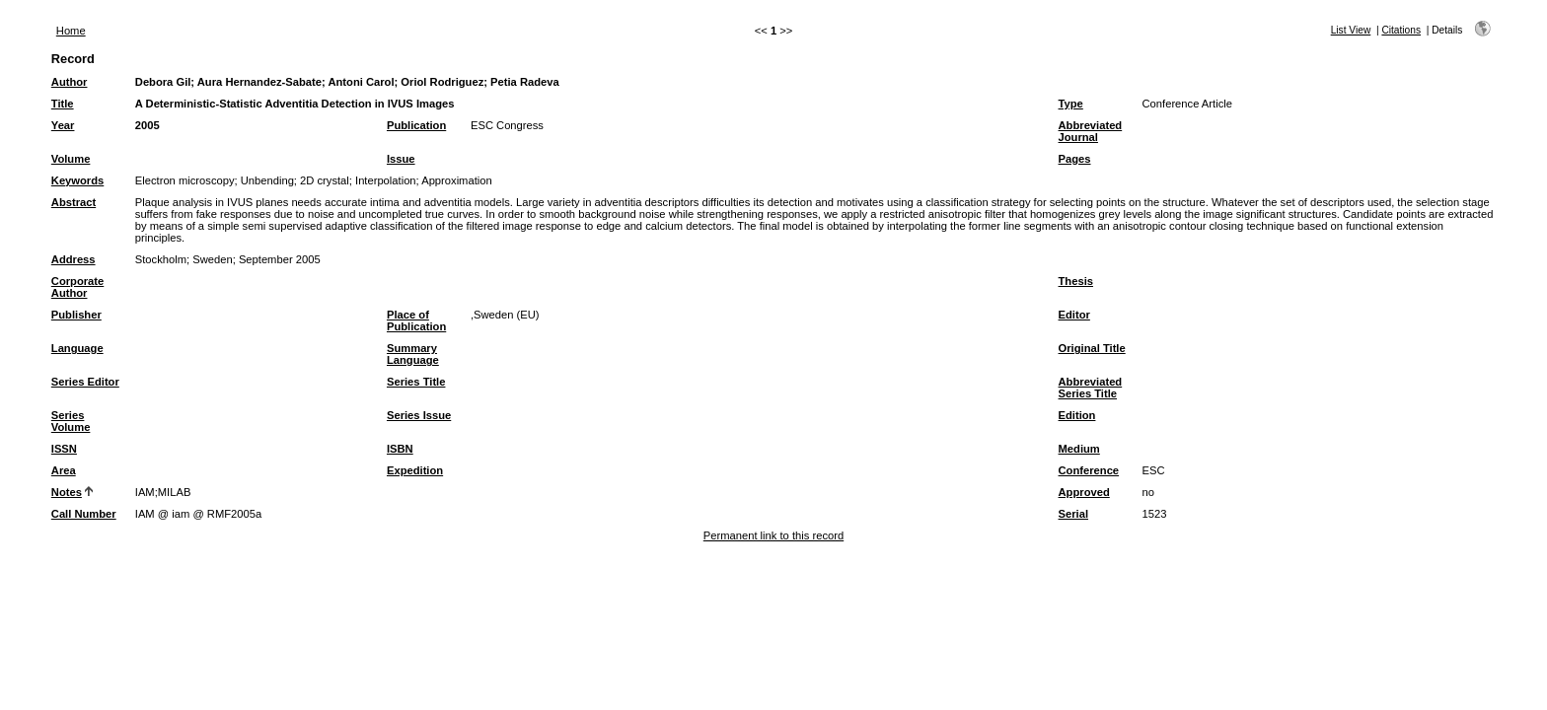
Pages (1075, 159)
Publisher (76, 314)
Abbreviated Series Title (1091, 387)
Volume (71, 159)
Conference (1089, 470)
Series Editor (85, 382)
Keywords (77, 180)
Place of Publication (416, 320)
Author (69, 82)
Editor (1074, 314)
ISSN (64, 449)
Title (62, 103)
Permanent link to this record (773, 535)
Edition (1077, 415)
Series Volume (71, 421)
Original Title (1092, 348)
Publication (416, 125)
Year (63, 125)
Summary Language (413, 354)
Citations (1401, 30)
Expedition (415, 470)
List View (1351, 30)
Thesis (1076, 281)
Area (63, 470)
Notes (66, 492)
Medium (1079, 449)
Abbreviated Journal (1091, 131)
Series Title (416, 382)
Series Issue (419, 415)
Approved (1084, 492)
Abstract (73, 202)
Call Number (83, 514)
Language (77, 348)
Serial (1073, 514)
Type (1071, 103)
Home (71, 30)
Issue (401, 159)
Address (73, 259)
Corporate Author (77, 287)
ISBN (400, 449)
